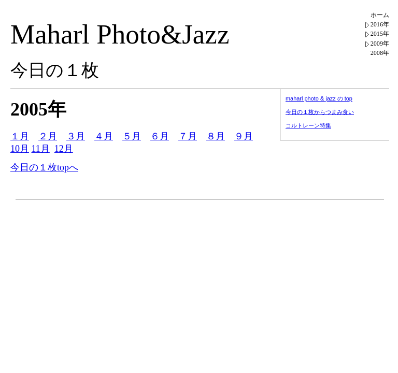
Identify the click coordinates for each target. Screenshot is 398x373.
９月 (243, 136)
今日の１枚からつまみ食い (320, 112)
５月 (131, 136)
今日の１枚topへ (44, 167)
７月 (187, 136)
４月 (103, 136)
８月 (215, 136)
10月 (19, 149)
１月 (19, 136)
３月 (75, 136)
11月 (41, 149)
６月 (159, 136)
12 (59, 149)
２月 (47, 136)
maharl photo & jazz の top (319, 98)
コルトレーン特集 (308, 125)
